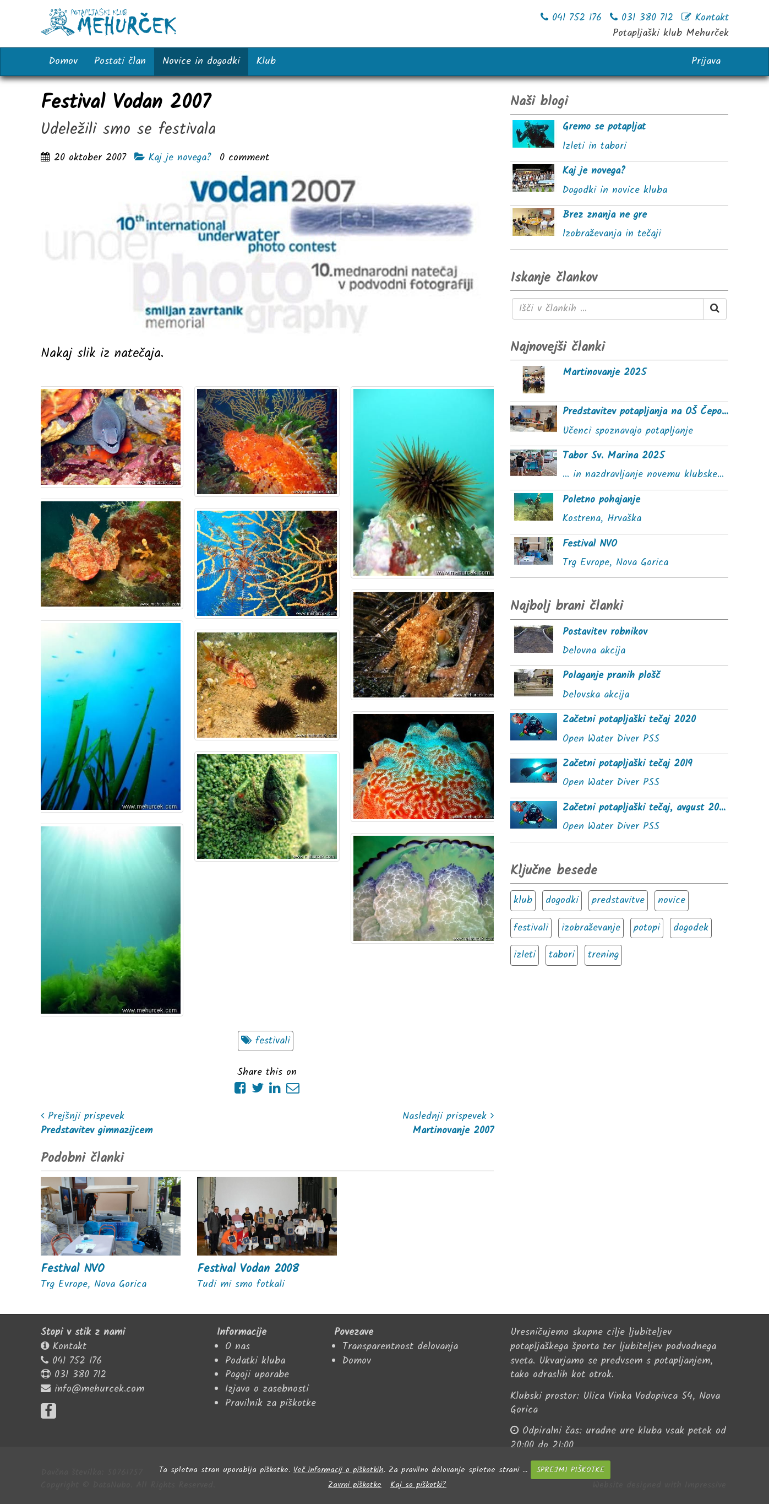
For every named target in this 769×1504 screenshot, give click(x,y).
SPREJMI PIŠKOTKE (570, 1470)
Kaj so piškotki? (418, 1485)
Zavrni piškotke (354, 1485)
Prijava (706, 61)
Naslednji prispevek (448, 1116)
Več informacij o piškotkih (338, 1470)
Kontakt (69, 1347)
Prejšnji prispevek (82, 1116)
